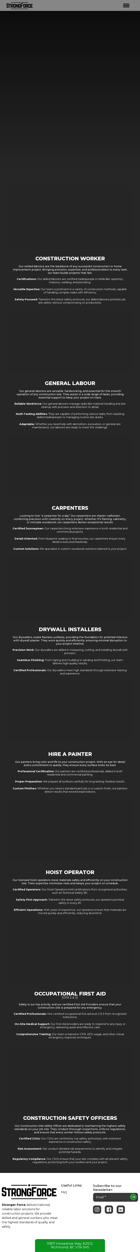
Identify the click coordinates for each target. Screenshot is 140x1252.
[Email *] (115, 1197)
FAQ (64, 1192)
